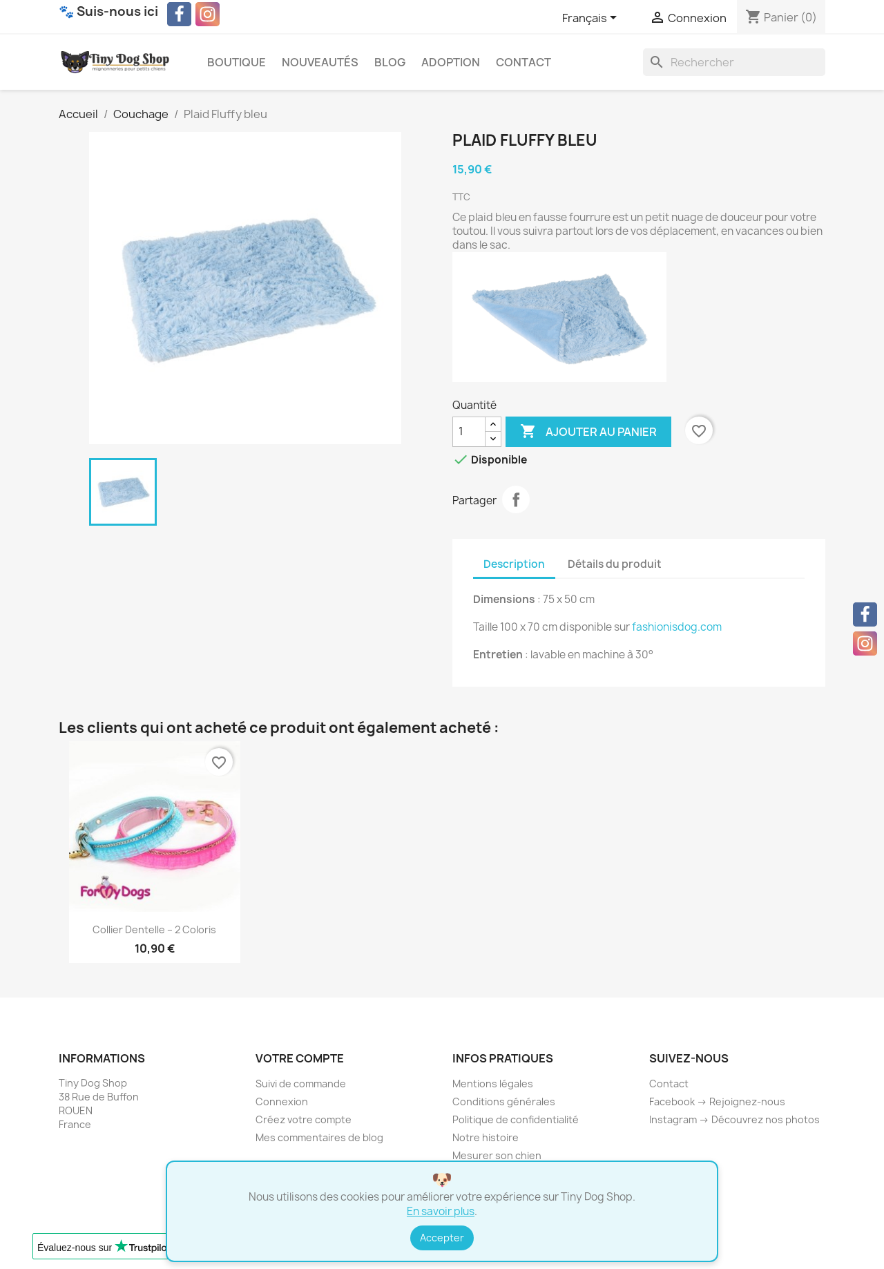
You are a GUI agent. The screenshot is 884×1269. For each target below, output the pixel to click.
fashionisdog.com (677, 627)
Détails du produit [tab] (615, 564)
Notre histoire (485, 1137)
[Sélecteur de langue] (592, 18)
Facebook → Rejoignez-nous (717, 1101)
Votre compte (300, 1058)
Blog (389, 62)
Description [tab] (514, 564)
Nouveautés (320, 62)
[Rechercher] (734, 62)
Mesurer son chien (496, 1155)
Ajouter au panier (588, 432)
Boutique (236, 62)
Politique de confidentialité (515, 1119)
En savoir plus (440, 1211)
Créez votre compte (304, 1119)
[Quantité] (469, 432)
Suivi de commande (301, 1083)
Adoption (450, 62)
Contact (523, 62)
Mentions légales (492, 1083)
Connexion (282, 1101)
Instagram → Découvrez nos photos (734, 1119)
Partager (516, 499)
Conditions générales (503, 1101)
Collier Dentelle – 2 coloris (154, 929)
